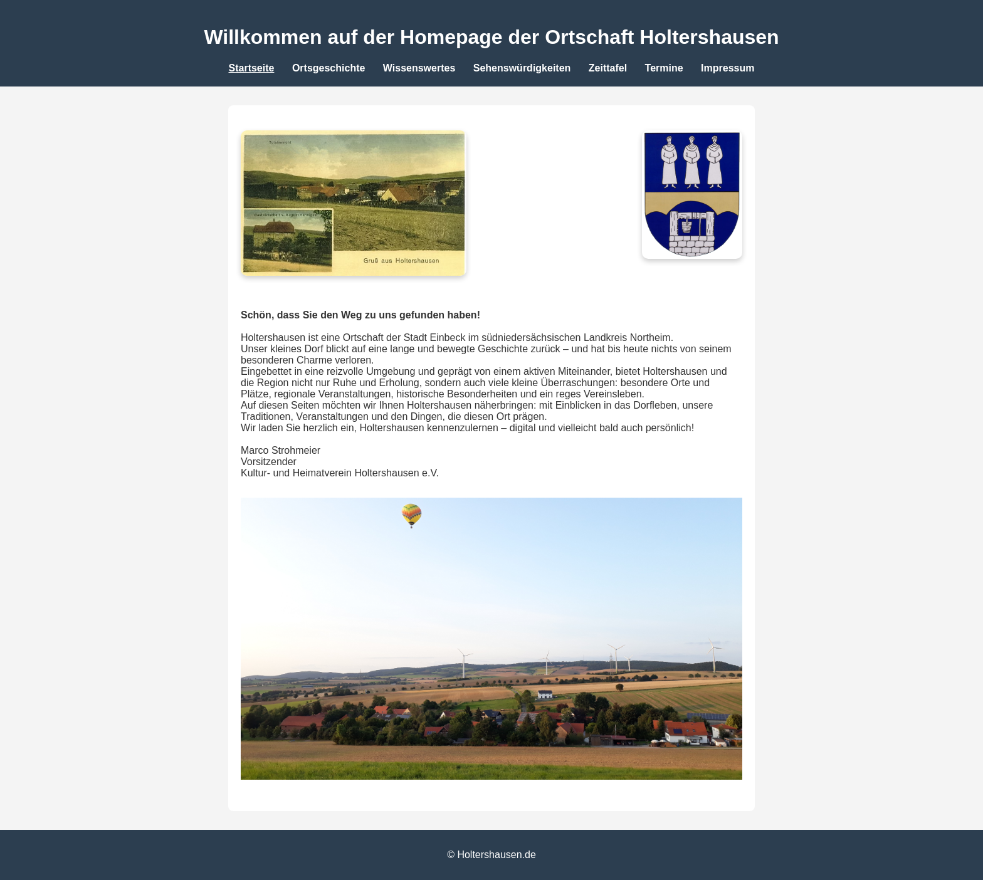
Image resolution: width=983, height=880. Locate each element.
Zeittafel (608, 68)
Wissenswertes (419, 68)
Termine (664, 68)
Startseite (252, 68)
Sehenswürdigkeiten (522, 68)
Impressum (727, 68)
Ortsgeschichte (328, 68)
